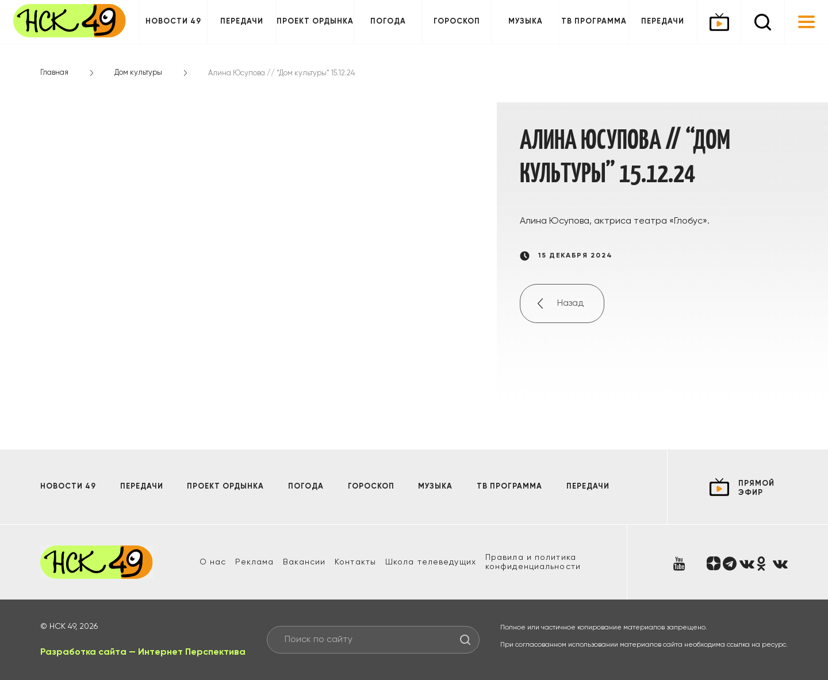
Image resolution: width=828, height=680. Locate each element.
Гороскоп (457, 21)
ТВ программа (594, 21)
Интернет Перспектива (192, 652)
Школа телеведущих (430, 562)
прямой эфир (756, 488)
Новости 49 (173, 21)
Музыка (525, 21)
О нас (213, 562)
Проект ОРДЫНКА (315, 21)
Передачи (241, 21)
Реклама (254, 562)
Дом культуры (138, 72)
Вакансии (304, 562)
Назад (570, 303)
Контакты (355, 562)
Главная (54, 72)
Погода (388, 21)
